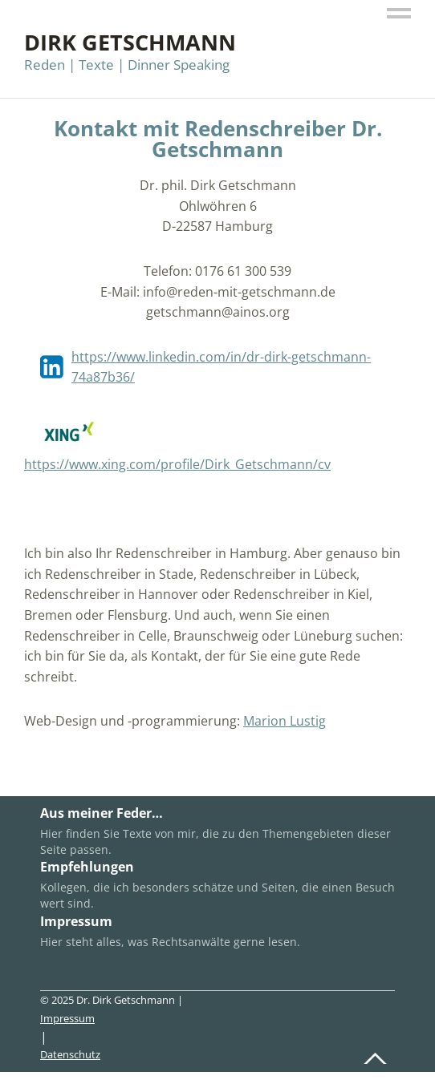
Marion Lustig (284, 721)
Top (378, 1054)
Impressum (76, 921)
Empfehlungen (87, 867)
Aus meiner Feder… (101, 813)
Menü (399, 14)
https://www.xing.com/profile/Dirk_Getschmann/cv (177, 464)
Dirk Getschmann (130, 42)
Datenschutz (70, 1054)
